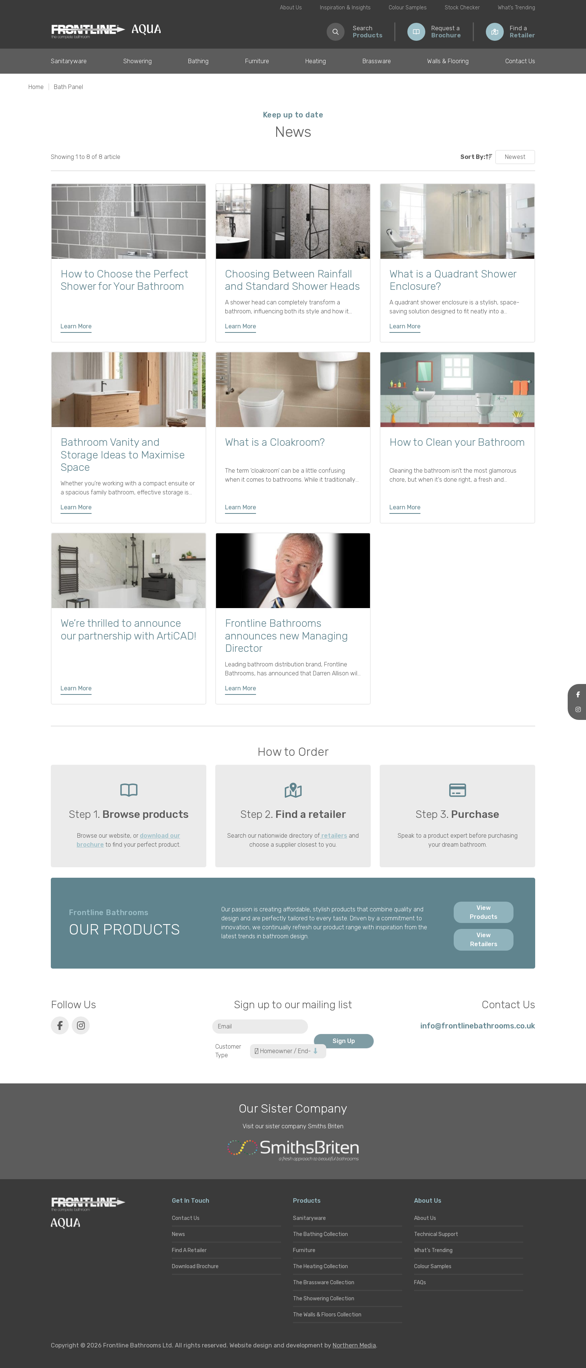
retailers (333, 835)
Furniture (257, 61)
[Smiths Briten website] (293, 1151)
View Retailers (483, 940)
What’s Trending (516, 7)
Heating (315, 61)
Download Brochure (195, 1266)
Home (36, 87)
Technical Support (436, 1234)
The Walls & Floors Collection (327, 1315)
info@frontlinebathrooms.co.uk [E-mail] (477, 1025)
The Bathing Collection (320, 1234)
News (178, 1234)
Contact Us (520, 61)
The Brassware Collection (323, 1282)
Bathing (198, 61)
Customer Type (228, 1051)
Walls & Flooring (448, 61)
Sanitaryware (69, 61)
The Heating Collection (320, 1266)
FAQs (420, 1282)
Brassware (377, 61)
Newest (515, 156)
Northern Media (354, 1345)
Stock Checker (462, 7)
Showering (137, 61)
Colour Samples (408, 7)
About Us (291, 7)
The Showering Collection (323, 1298)
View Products (483, 912)
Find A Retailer (189, 1250)
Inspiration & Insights (345, 7)
